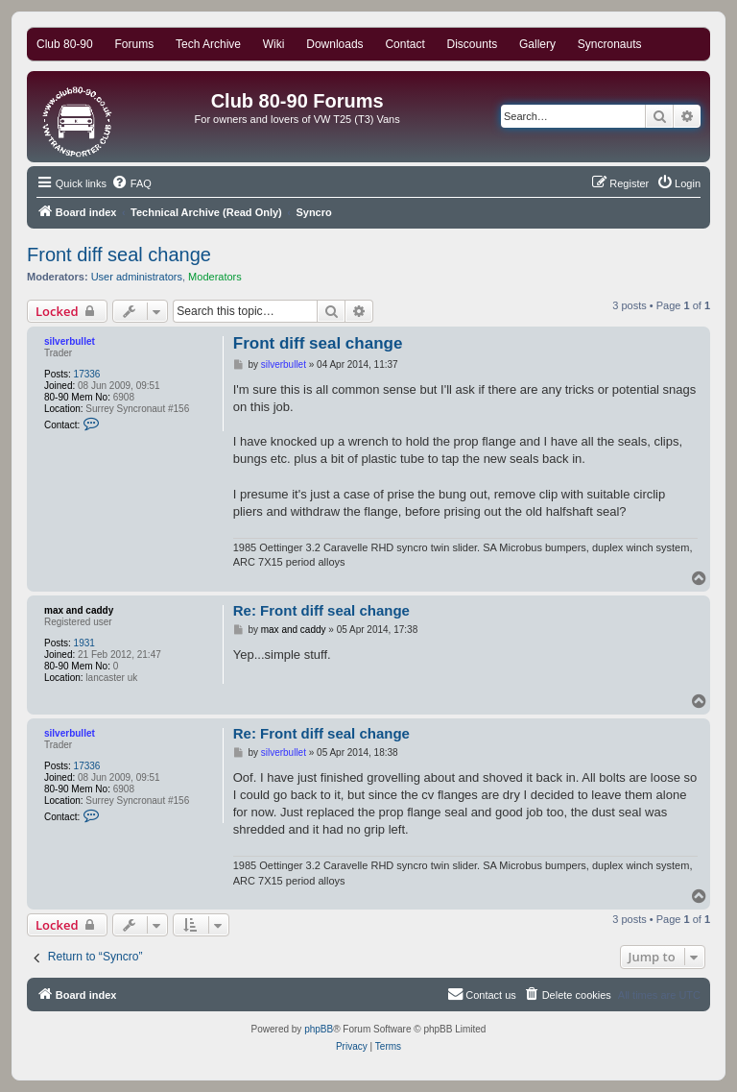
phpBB (318, 1029)
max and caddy (78, 610)
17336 (87, 374)
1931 (84, 643)
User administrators (136, 276)
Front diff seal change (119, 254)
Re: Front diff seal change (321, 610)
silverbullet (69, 341)
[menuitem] (131, 183)
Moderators (215, 276)
